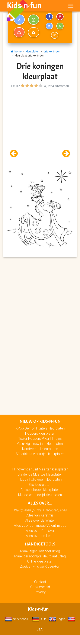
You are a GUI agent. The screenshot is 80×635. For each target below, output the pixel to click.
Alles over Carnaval (40, 530)
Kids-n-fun (24, 5)
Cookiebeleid (40, 587)
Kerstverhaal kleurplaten (40, 449)
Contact (40, 582)
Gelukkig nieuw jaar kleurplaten (40, 443)
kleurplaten (32, 51)
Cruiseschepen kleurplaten (40, 489)
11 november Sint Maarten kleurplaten (40, 469)
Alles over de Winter (40, 520)
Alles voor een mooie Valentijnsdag (40, 525)
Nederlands (16, 619)
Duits (39, 619)
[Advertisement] (40, 129)
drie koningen (52, 51)
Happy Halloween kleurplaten (40, 479)
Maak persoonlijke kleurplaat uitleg (40, 556)
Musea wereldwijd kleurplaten (40, 495)
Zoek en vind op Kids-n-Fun (40, 566)
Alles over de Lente (40, 536)
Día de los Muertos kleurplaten (40, 474)
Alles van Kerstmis (40, 515)
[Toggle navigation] (71, 6)
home (16, 51)
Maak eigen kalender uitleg (40, 551)
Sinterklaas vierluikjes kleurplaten (40, 454)
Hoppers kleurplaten (40, 433)
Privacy (40, 592)
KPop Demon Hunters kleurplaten (40, 428)
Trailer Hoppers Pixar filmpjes (40, 438)
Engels (57, 619)
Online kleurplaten (40, 561)
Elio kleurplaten (40, 484)
